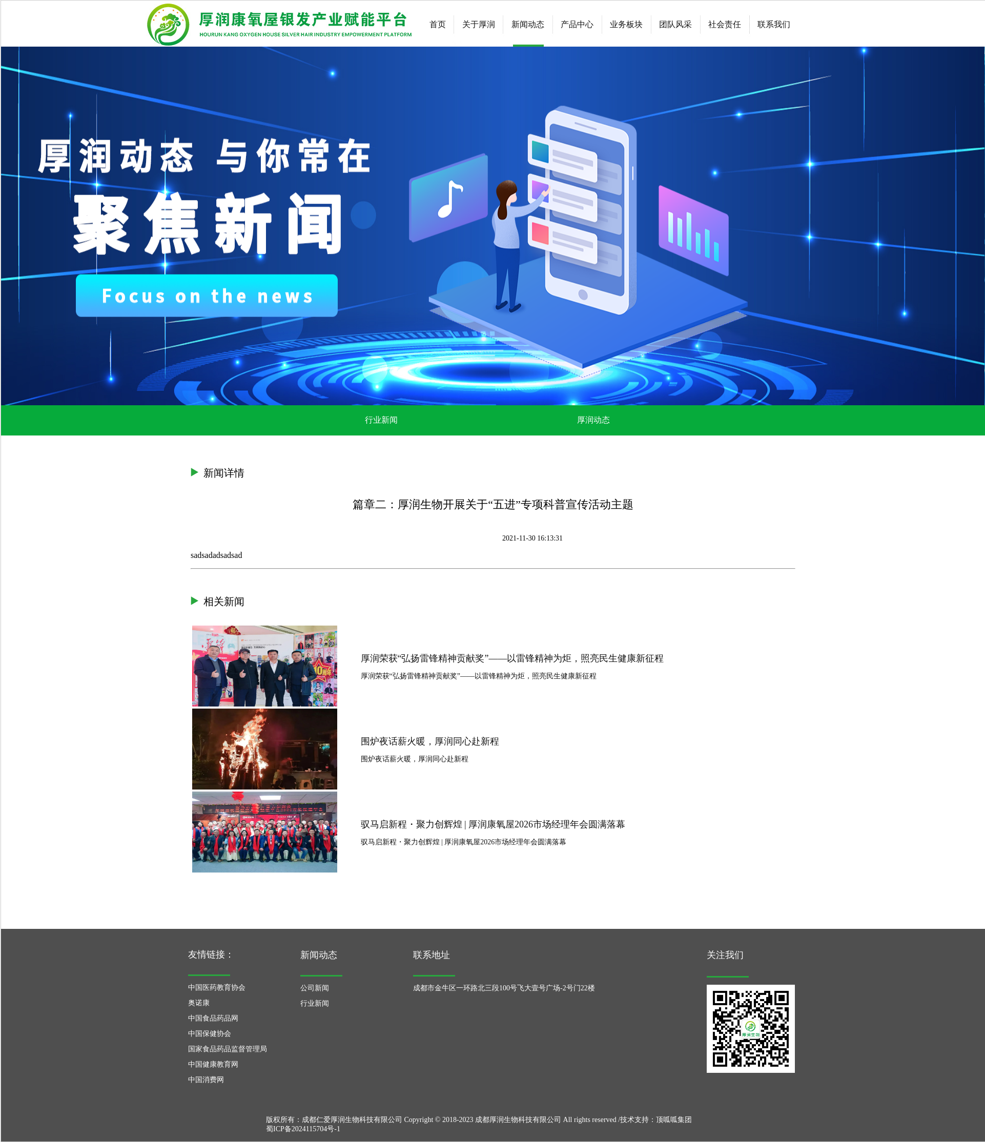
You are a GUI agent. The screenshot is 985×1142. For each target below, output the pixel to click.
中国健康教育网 (213, 1064)
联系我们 (773, 24)
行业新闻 (381, 420)
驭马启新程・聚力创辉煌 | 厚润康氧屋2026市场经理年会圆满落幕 (493, 823)
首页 (437, 24)
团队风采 (675, 24)
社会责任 (724, 24)
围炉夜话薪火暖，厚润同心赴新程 (430, 740)
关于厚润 (478, 24)
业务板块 (626, 24)
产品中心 (577, 24)
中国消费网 (206, 1080)
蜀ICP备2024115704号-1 (303, 1129)
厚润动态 (593, 420)
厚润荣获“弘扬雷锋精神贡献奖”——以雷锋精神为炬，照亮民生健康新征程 (512, 657)
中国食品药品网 (213, 1018)
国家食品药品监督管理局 (227, 1049)
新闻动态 (527, 24)
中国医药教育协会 (216, 987)
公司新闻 (314, 988)
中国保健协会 (209, 1033)
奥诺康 (199, 1003)
